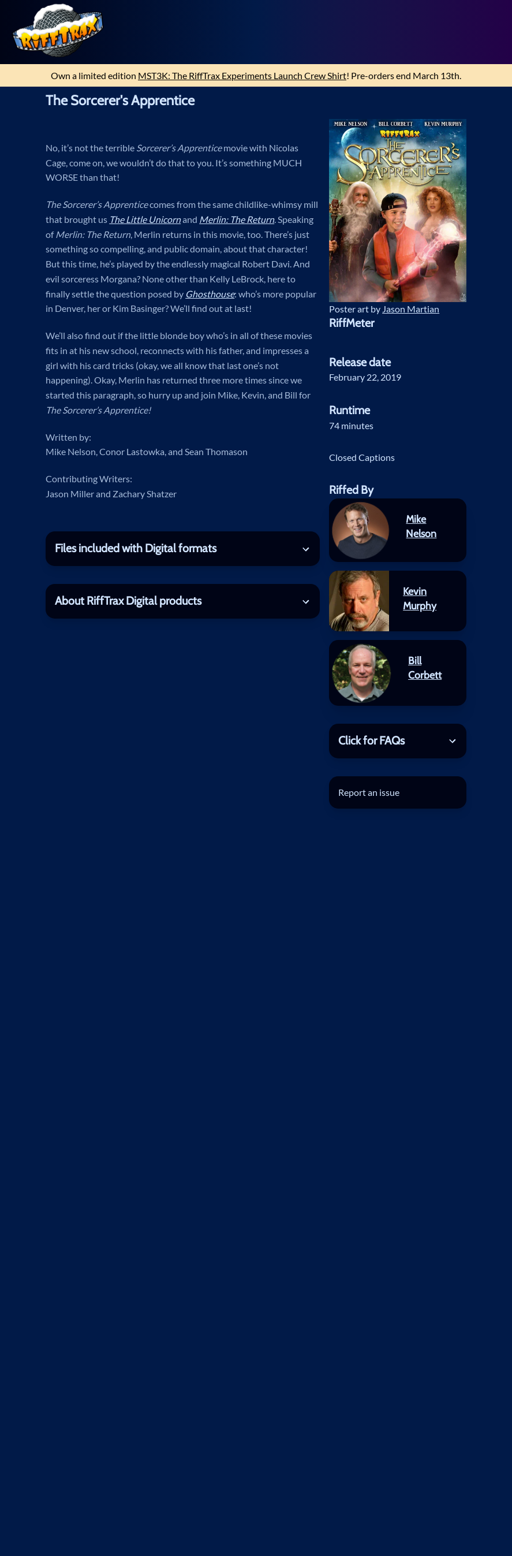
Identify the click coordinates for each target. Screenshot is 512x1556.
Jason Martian (410, 308)
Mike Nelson (421, 526)
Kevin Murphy (419, 598)
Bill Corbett (425, 667)
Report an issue (368, 792)
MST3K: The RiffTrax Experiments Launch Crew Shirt (242, 75)
